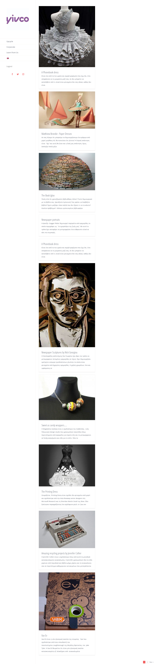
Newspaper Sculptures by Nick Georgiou (59, 352)
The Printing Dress (50, 491)
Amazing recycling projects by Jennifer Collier (61, 553)
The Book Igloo (48, 195)
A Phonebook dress (50, 72)
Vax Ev (44, 635)
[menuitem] (17, 41)
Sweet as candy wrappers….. (54, 425)
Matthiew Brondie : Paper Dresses (57, 134)
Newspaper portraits (51, 219)
